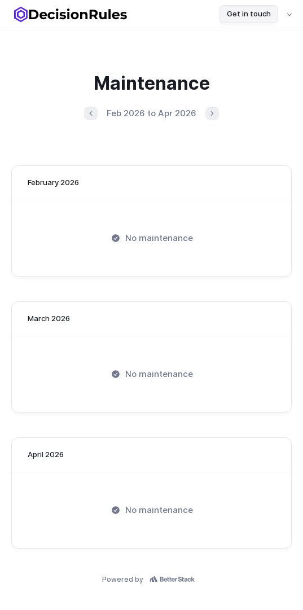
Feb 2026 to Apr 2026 (151, 113)
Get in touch (249, 13)
